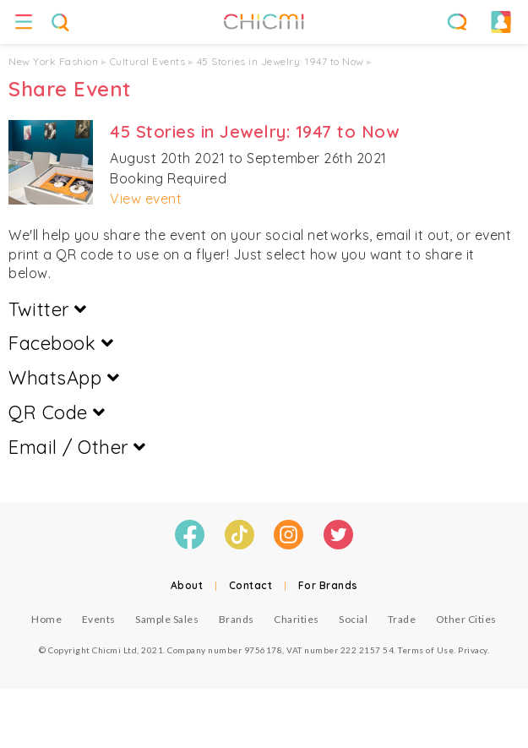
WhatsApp (63, 378)
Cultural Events (148, 61)
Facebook (60, 343)
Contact (251, 585)
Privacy (472, 650)
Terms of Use (426, 650)
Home (46, 619)
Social (353, 619)
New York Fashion (53, 61)
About (187, 585)
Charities (296, 619)
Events (99, 619)
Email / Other (77, 447)
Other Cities (466, 619)
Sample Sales (167, 619)
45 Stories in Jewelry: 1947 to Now (280, 61)
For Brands (328, 585)
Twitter (47, 309)
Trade (402, 619)
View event (146, 198)
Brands (236, 619)
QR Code (57, 412)
